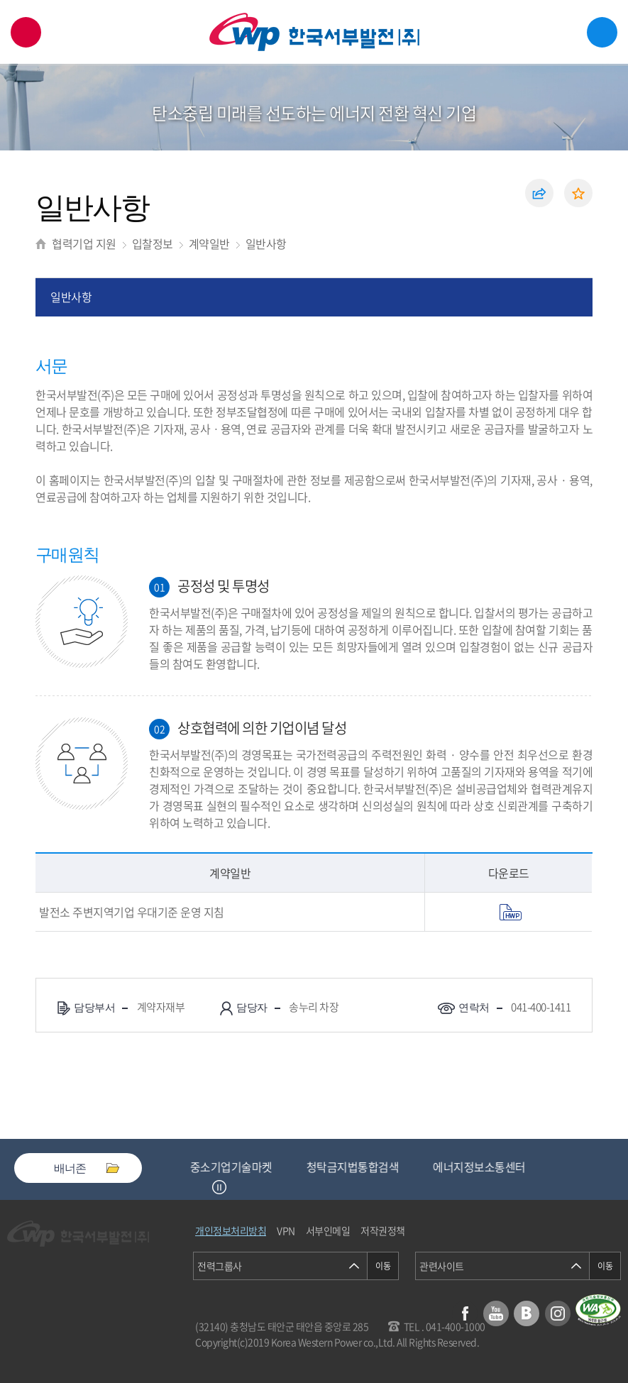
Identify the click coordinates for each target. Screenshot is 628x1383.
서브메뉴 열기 (597, 135)
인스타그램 (558, 1313)
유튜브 (496, 1313)
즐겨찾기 (578, 193)
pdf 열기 (510, 912)
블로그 (526, 1313)
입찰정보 (152, 243)
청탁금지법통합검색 (357, 1166)
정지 (219, 1187)
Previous (201, 1187)
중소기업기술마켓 (235, 1166)
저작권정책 (382, 1230)
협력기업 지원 (84, 243)
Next (237, 1187)
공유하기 (539, 193)
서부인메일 (328, 1230)
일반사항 (266, 243)
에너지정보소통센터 (483, 1166)
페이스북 (465, 1313)
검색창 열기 (26, 32)
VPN (286, 1230)
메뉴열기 (602, 32)
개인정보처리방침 (230, 1230)
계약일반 (209, 243)
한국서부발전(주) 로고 (314, 32)
